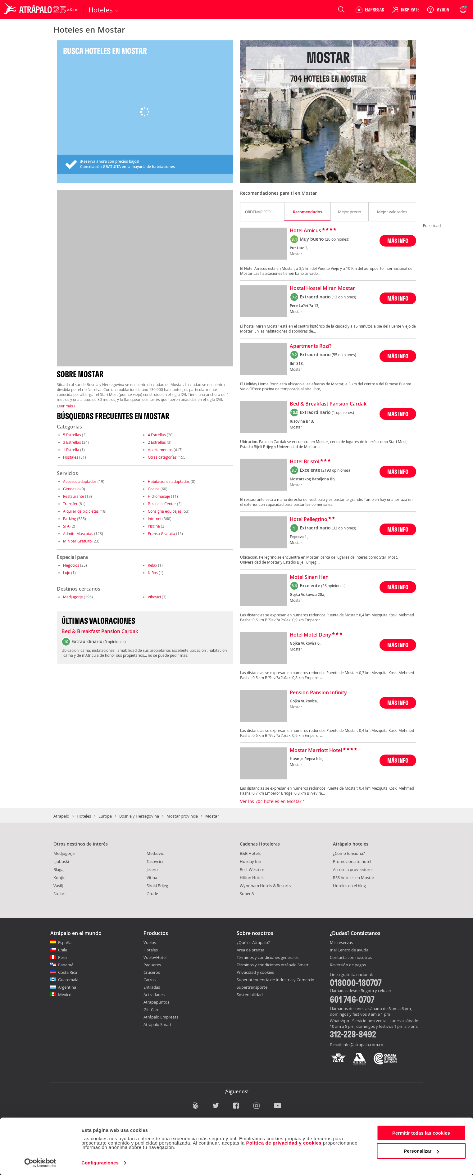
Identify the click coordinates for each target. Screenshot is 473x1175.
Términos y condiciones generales (267, 957)
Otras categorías (162, 457)
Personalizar (421, 1151)
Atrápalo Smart (157, 1024)
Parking (69, 518)
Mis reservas (341, 942)
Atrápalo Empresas (160, 1017)
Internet (154, 518)
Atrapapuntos (156, 1002)
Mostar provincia (182, 816)
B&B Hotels (250, 853)
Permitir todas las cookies (421, 1133)
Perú (62, 957)
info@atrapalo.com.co (363, 1044)
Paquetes (152, 965)
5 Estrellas (72, 434)
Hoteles (84, 816)
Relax (152, 565)
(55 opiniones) (344, 354)
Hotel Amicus (305, 231)
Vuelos (149, 942)
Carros (149, 979)
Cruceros (151, 972)
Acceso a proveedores (353, 869)
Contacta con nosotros (351, 957)
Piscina (154, 526)
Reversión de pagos (348, 965)
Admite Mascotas (78, 533)
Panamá (65, 965)
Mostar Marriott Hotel (316, 750)
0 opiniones (115, 641)
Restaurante (73, 496)
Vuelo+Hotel (154, 957)
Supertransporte (252, 987)
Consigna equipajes (165, 511)
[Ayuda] (438, 9)
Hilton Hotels (252, 877)
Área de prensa (250, 950)
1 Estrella (71, 449)
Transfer (70, 503)
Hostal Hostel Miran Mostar (322, 288)
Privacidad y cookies (255, 972)
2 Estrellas (157, 442)
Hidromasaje (159, 496)
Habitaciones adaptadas (169, 481)
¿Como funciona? (349, 853)
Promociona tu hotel (352, 861)
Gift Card (151, 1009)
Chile (62, 950)
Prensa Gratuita (161, 533)
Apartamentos (160, 449)
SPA (66, 526)
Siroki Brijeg (157, 885)
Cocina (154, 488)
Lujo (66, 572)
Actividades (154, 994)
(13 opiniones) (344, 296)
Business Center (162, 503)
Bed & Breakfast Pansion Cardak (99, 631)
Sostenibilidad (250, 994)
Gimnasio (71, 488)
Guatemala (68, 979)
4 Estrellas (157, 434)
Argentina (67, 987)
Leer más (66, 405)
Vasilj (58, 885)
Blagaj (58, 869)
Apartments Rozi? (310, 346)
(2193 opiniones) (335, 470)
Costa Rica (67, 972)
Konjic (59, 877)
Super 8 (247, 893)
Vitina (152, 877)
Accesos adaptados (80, 481)
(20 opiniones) (337, 239)
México (64, 994)
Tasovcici (155, 861)
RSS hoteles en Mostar (353, 877)
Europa (105, 816)
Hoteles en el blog (349, 885)
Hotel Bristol (304, 462)
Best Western (252, 869)
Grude (152, 893)
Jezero (152, 869)
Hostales (70, 457)
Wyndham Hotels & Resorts (265, 885)
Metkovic (155, 853)
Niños (153, 572)
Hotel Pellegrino (308, 519)
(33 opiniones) (344, 527)
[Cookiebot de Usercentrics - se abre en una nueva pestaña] (40, 1163)
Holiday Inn (250, 861)
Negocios (71, 565)
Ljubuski (61, 861)
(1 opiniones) (343, 412)
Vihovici (154, 596)
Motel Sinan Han (309, 577)
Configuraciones (100, 1162)
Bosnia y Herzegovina (139, 816)
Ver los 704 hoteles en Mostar (272, 801)
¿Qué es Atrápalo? (253, 942)
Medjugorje (73, 596)
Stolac (59, 893)
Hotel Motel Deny (310, 635)
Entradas (151, 987)
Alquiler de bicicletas (81, 511)
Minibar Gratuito (77, 540)
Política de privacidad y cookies (283, 1143)
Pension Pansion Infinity (318, 693)
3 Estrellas (72, 442)
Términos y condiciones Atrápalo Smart (273, 965)
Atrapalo (61, 816)
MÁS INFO (397, 240)
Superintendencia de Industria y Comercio (275, 979)
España (64, 942)
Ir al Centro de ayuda (349, 950)
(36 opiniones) (333, 585)
